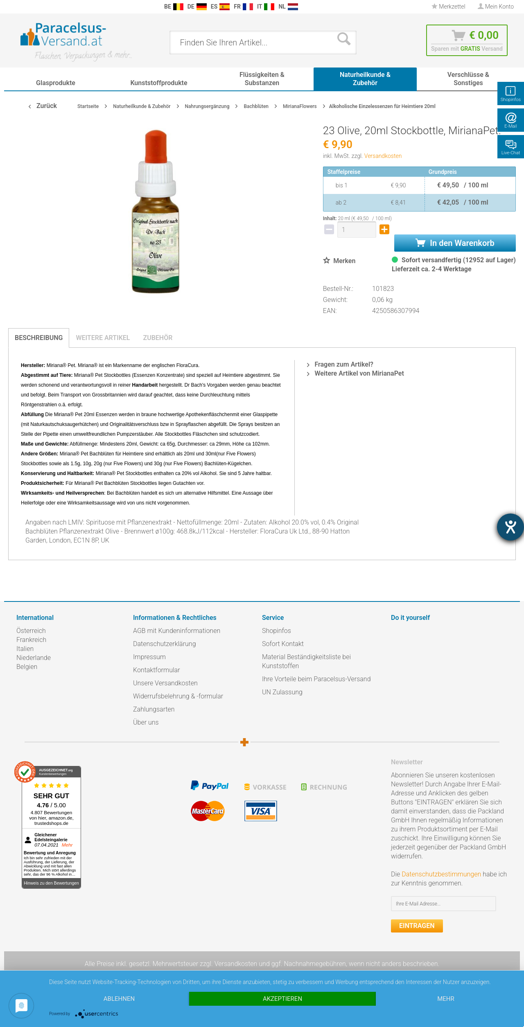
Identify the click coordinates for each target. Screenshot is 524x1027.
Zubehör (157, 338)
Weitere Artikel (103, 338)
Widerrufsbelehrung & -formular (178, 696)
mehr (445, 998)
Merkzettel (448, 6)
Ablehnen (119, 998)
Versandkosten (383, 156)
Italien (25, 649)
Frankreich (31, 640)
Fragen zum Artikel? (340, 364)
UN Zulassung (282, 692)
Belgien (26, 667)
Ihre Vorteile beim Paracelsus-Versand (316, 679)
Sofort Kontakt (283, 644)
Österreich (31, 631)
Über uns (146, 722)
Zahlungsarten (154, 709)
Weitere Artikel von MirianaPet (355, 373)
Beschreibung (39, 338)
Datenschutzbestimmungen (441, 874)
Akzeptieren (282, 998)
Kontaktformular (156, 670)
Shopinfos (276, 631)
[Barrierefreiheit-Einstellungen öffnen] (510, 527)
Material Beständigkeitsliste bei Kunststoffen (306, 661)
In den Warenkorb (455, 243)
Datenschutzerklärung (164, 644)
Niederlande (33, 658)
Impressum (149, 657)
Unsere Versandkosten (165, 683)
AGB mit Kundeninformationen (176, 631)
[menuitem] (20, 7)
